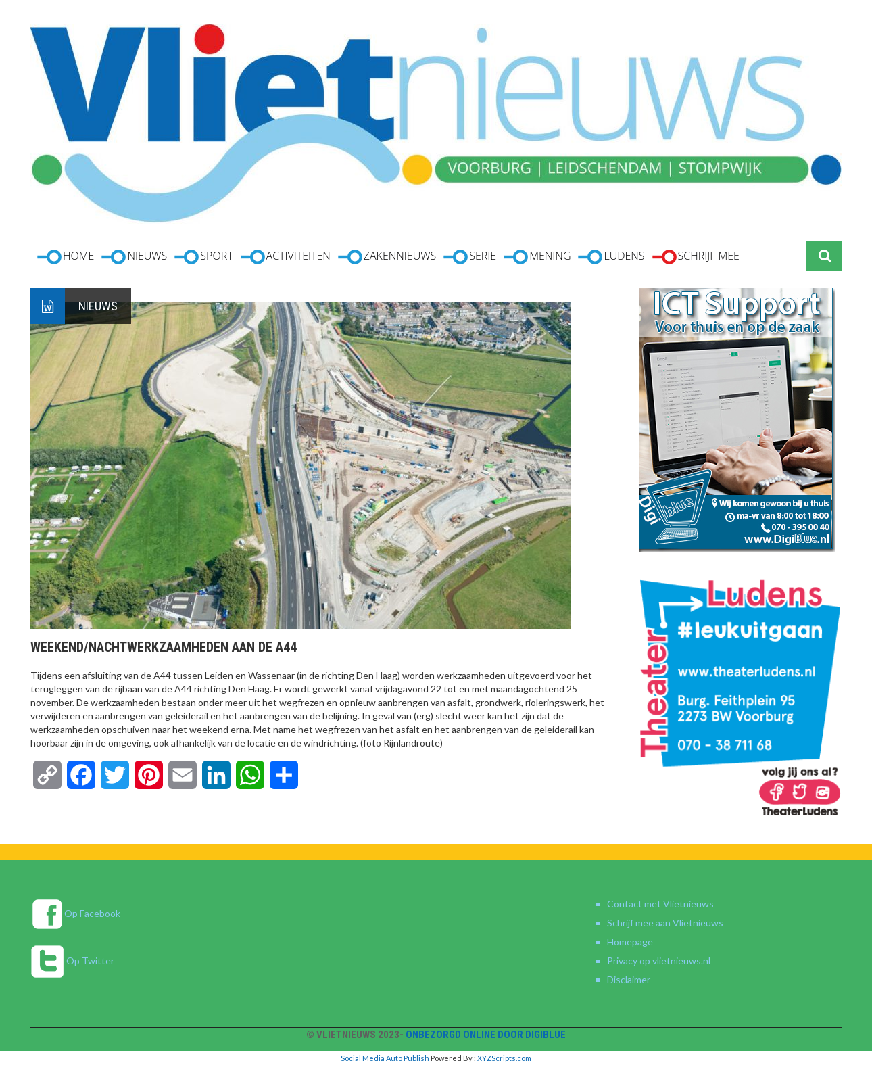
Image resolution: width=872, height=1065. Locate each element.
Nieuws (98, 306)
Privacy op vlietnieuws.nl (658, 960)
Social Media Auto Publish (385, 1058)
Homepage (630, 941)
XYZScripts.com (504, 1058)
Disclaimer (628, 979)
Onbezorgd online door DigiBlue (486, 1034)
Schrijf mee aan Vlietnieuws (665, 922)
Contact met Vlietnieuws (660, 903)
